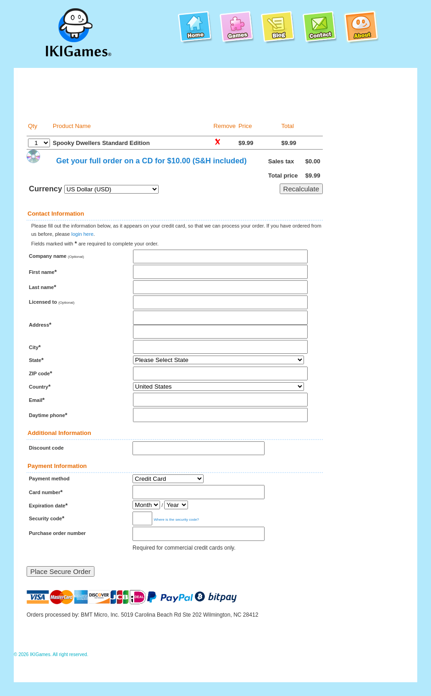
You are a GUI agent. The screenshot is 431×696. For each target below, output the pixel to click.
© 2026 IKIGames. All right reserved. (51, 654)
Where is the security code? (176, 520)
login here (82, 234)
